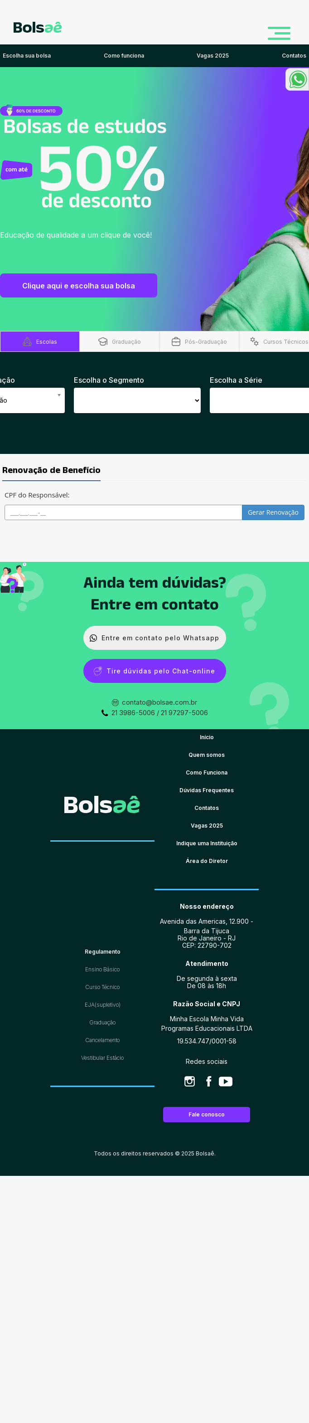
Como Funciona (206, 772)
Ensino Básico (102, 969)
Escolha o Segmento (109, 380)
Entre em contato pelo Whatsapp (154, 638)
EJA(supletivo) (103, 1004)
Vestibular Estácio (102, 1057)
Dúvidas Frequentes (206, 790)
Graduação (102, 1022)
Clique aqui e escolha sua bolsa (78, 285)
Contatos (206, 807)
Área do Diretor (207, 861)
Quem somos (206, 754)
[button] (297, 79)
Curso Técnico (102, 987)
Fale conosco (206, 1114)
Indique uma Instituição (206, 843)
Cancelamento (102, 1040)
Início (207, 737)
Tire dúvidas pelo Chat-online (154, 671)
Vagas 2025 (207, 825)
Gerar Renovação (273, 512)
